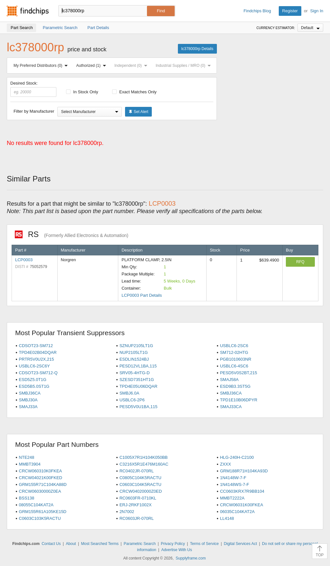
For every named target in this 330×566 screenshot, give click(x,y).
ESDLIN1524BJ (134, 359)
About (71, 543)
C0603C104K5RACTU (140, 484)
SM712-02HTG (234, 352)
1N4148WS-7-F (234, 484)
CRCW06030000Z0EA (40, 491)
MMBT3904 (30, 464)
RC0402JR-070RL (137, 470)
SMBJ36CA (30, 393)
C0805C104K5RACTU (140, 477)
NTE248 (26, 457)
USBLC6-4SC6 (234, 366)
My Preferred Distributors (42, 65)
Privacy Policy (173, 543)
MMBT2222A (232, 498)
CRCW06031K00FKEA (241, 504)
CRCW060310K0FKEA (40, 470)
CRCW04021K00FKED (40, 477)
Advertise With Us (176, 550)
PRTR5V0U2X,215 (36, 359)
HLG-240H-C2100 (237, 457)
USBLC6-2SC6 (234, 345)
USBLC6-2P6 (132, 399)
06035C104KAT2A (237, 511)
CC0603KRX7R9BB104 (242, 491)
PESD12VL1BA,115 (138, 366)
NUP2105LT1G (134, 352)
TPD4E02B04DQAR (38, 352)
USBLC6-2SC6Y (34, 366)
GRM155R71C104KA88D (43, 484)
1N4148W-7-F (233, 477)
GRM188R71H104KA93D (244, 470)
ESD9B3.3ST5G (235, 386)
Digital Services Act (240, 543)
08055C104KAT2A (36, 504)
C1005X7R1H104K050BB (144, 457)
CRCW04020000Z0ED (141, 491)
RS (71, 234)
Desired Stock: (33, 89)
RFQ (300, 262)
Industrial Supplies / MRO (184, 65)
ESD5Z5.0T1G (32, 379)
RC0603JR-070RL (137, 518)
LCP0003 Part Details (141, 295)
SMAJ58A (229, 379)
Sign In (316, 10)
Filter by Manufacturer (34, 111)
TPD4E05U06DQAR (139, 386)
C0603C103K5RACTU (40, 518)
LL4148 (227, 518)
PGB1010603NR (235, 359)
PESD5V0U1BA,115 (139, 406)
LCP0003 (24, 259)
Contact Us (51, 543)
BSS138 (26, 498)
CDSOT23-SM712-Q (38, 372)
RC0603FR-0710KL (138, 498)
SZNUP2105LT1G (136, 345)
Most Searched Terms (100, 543)
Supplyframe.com (191, 558)
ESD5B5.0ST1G (34, 386)
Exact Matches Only (134, 91)
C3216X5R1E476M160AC (144, 464)
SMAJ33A (28, 406)
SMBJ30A (28, 399)
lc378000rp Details (197, 48)
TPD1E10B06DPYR (238, 399)
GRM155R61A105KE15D (42, 511)
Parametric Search (140, 543)
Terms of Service (204, 543)
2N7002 (127, 511)
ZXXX (225, 464)
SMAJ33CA (231, 406)
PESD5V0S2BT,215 (238, 372)
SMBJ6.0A (129, 393)
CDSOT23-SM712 (36, 345)
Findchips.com (28, 10)
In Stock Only (82, 91)
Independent (132, 65)
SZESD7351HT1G (137, 379)
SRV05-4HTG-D (135, 372)
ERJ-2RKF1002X (136, 504)
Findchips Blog (257, 10)
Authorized (92, 65)
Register (290, 10)
